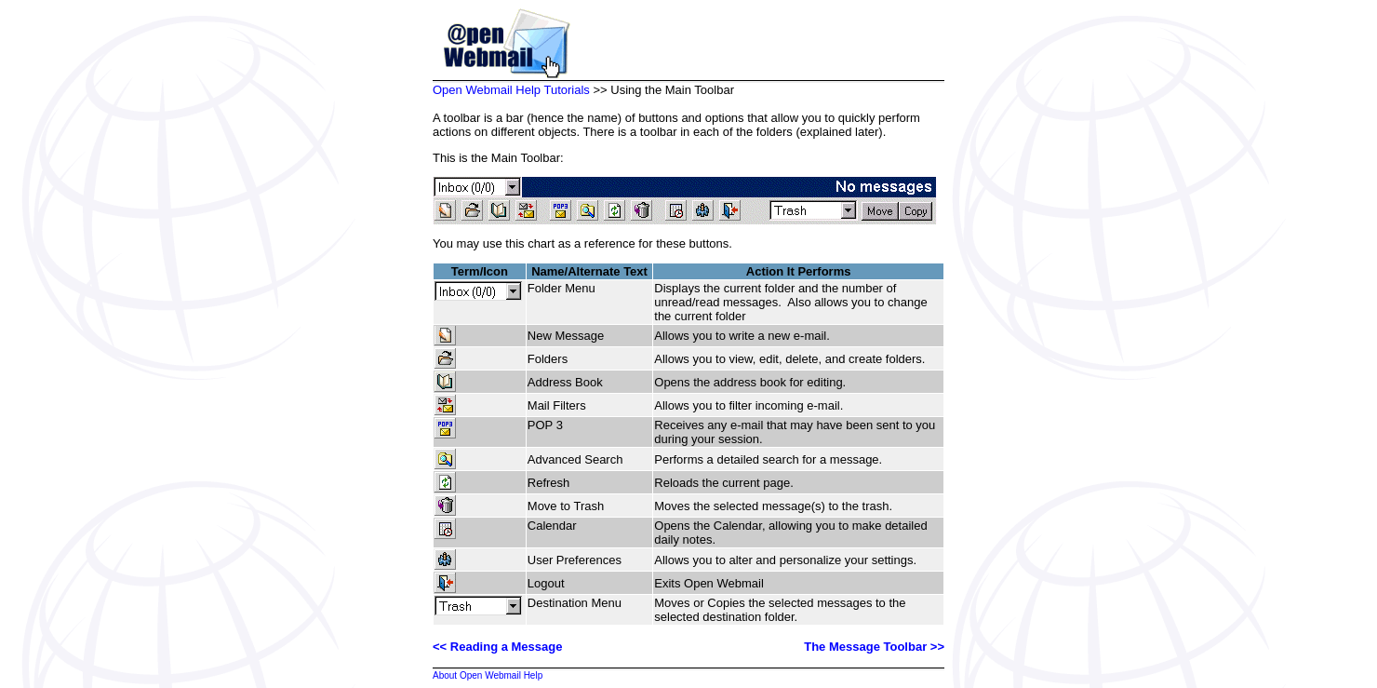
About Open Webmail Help (487, 675)
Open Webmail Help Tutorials (511, 90)
